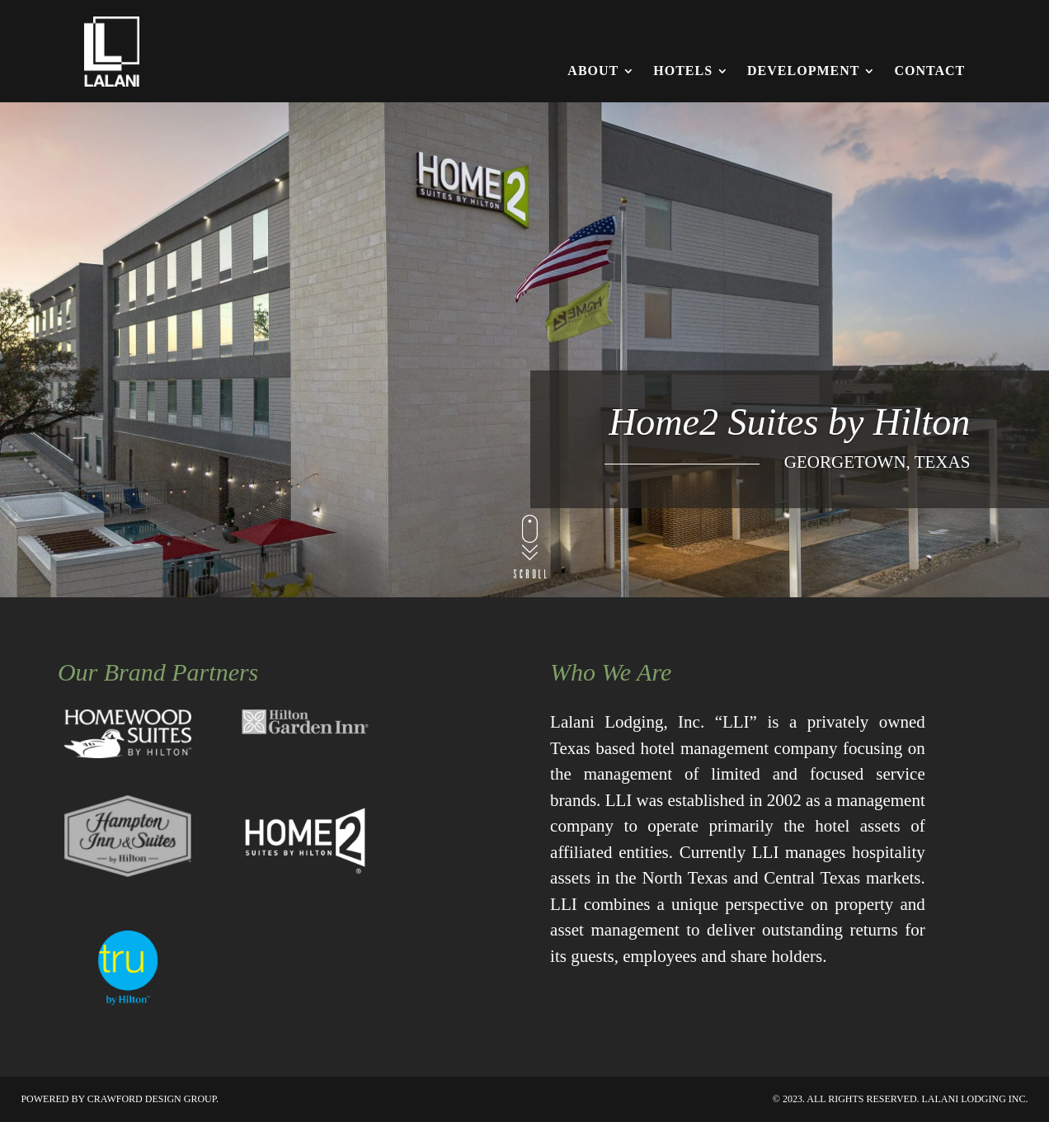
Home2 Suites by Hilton (789, 424)
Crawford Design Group (151, 1099)
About (593, 71)
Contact (929, 71)
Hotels (683, 71)
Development (803, 71)
